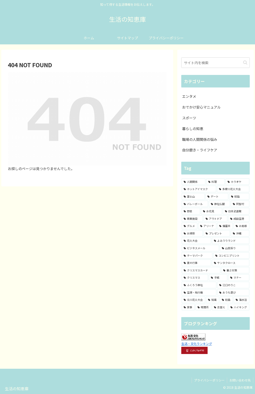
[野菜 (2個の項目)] (191, 211)
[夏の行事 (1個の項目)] (196, 263)
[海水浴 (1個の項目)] (241, 299)
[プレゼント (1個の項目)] (217, 233)
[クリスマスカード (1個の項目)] (201, 270)
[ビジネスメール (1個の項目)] (200, 248)
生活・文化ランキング (196, 343)
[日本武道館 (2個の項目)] (236, 211)
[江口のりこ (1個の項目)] (233, 285)
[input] (215, 62)
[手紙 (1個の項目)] (218, 277)
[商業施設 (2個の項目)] (192, 218)
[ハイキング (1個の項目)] (238, 307)
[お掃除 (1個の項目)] (192, 233)
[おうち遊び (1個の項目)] (233, 292)
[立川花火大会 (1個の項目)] (193, 299)
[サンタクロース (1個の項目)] (230, 263)
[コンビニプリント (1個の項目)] (231, 255)
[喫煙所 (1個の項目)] (203, 307)
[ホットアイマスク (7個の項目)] (199, 189)
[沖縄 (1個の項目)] (240, 233)
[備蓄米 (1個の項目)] (225, 226)
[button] (245, 62)
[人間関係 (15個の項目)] (193, 181)
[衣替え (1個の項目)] (220, 307)
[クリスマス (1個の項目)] (195, 277)
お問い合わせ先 (240, 380)
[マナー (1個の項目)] (238, 277)
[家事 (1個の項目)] (188, 307)
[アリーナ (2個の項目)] (207, 226)
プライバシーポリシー (209, 380)
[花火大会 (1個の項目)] (196, 240)
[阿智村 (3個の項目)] (240, 204)
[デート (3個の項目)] (216, 196)
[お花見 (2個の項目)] (211, 211)
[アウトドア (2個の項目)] (215, 218)
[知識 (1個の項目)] (212, 299)
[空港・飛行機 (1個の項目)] (199, 292)
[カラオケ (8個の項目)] (237, 181)
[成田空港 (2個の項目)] (238, 218)
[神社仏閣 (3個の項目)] (219, 204)
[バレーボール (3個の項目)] (195, 204)
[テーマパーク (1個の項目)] (197, 255)
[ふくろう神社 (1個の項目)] (199, 285)
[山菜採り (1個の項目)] (234, 248)
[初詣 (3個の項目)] (239, 196)
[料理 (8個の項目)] (215, 181)
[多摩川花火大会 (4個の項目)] (233, 189)
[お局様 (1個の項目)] (241, 226)
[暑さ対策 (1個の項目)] (235, 270)
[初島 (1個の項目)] (226, 299)
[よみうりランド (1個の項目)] (230, 240)
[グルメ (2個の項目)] (189, 226)
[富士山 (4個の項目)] (193, 196)
